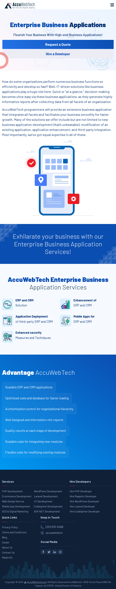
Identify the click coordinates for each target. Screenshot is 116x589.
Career (5, 542)
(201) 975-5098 (54, 526)
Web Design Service (13, 501)
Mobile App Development (16, 506)
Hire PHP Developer (81, 491)
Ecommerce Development (17, 496)
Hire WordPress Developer (84, 501)
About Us (7, 547)
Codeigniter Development (48, 506)
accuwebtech (54, 532)
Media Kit (7, 557)
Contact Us (8, 552)
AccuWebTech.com (36, 582)
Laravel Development (46, 496)
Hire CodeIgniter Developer (85, 511)
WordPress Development (48, 491)
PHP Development (12, 491)
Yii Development (43, 501)
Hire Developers (80, 481)
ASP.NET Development (47, 511)
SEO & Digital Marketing (15, 511)
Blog (4, 537)
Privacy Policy (10, 527)
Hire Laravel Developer (82, 506)
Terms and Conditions (14, 532)
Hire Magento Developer (83, 496)
